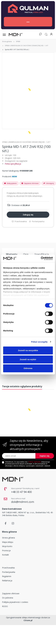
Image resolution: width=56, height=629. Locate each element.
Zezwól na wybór (28, 359)
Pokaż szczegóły (39, 342)
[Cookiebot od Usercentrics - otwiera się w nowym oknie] (41, 258)
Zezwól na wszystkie (28, 350)
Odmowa (28, 368)
